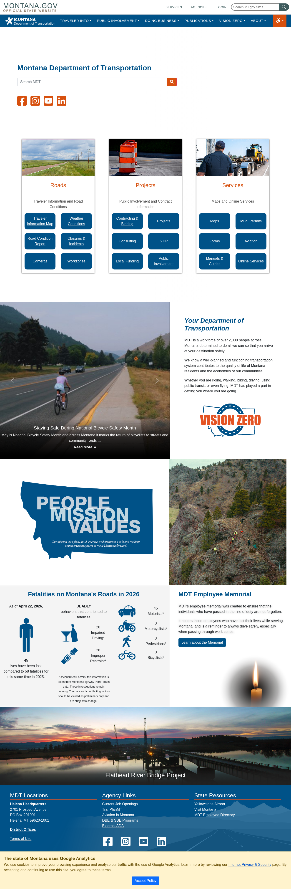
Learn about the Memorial (202, 642)
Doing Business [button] (160, 21)
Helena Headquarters (28, 804)
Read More (83, 447)
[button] (279, 21)
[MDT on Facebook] (22, 101)
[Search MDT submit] (172, 82)
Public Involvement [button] (117, 21)
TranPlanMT (112, 809)
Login (221, 7)
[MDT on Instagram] (35, 101)
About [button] (257, 21)
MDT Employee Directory (214, 815)
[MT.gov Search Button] (284, 7)
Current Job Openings (120, 804)
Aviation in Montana (118, 815)
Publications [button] (198, 21)
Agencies (199, 7)
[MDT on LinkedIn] (61, 101)
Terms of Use (20, 839)
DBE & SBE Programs (120, 820)
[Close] (145, 880)
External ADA (113, 826)
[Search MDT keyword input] (92, 82)
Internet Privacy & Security (249, 864)
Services (174, 7)
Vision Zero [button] (231, 21)
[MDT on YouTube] (48, 101)
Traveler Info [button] (74, 21)
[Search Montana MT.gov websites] (260, 7)
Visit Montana (205, 809)
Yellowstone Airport (209, 804)
